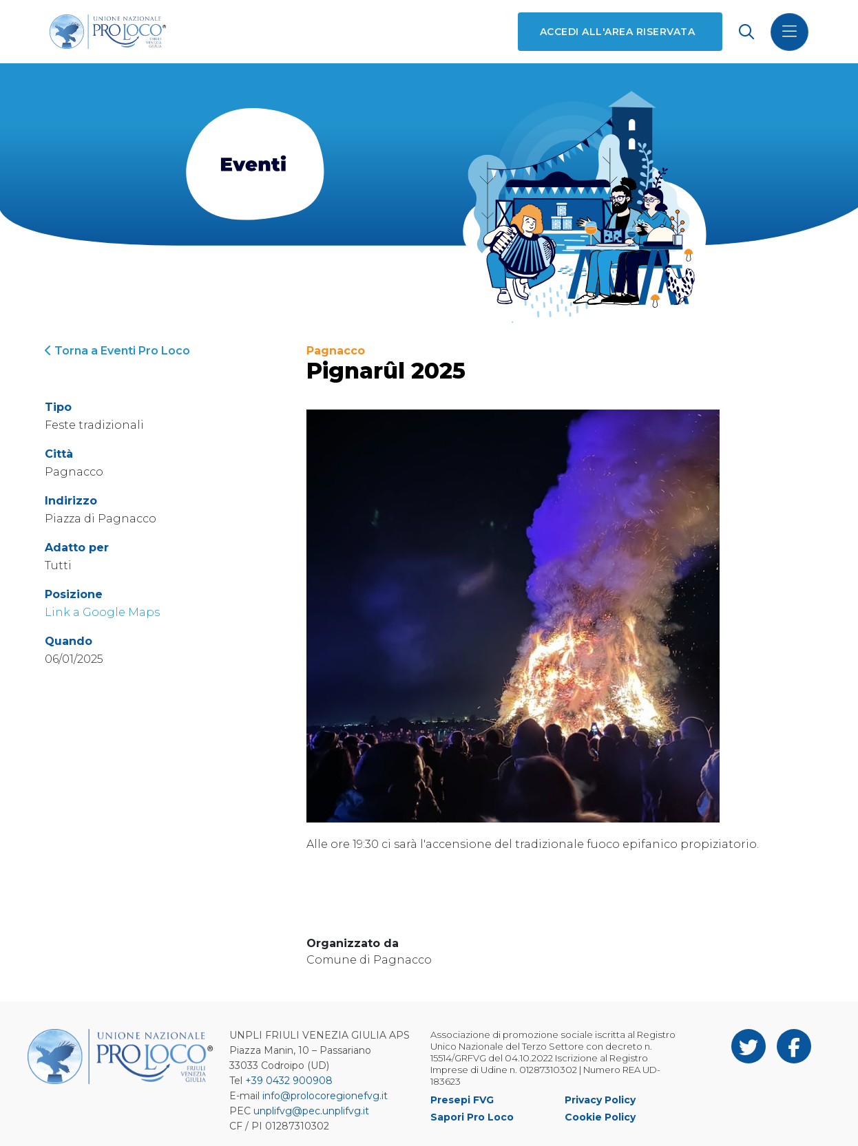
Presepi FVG (462, 1100)
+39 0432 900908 (289, 1080)
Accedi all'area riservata (617, 31)
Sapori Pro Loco (472, 1117)
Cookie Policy (600, 1117)
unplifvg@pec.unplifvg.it (311, 1111)
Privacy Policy (600, 1100)
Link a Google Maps (102, 612)
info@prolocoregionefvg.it (325, 1096)
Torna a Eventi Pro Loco (117, 350)
